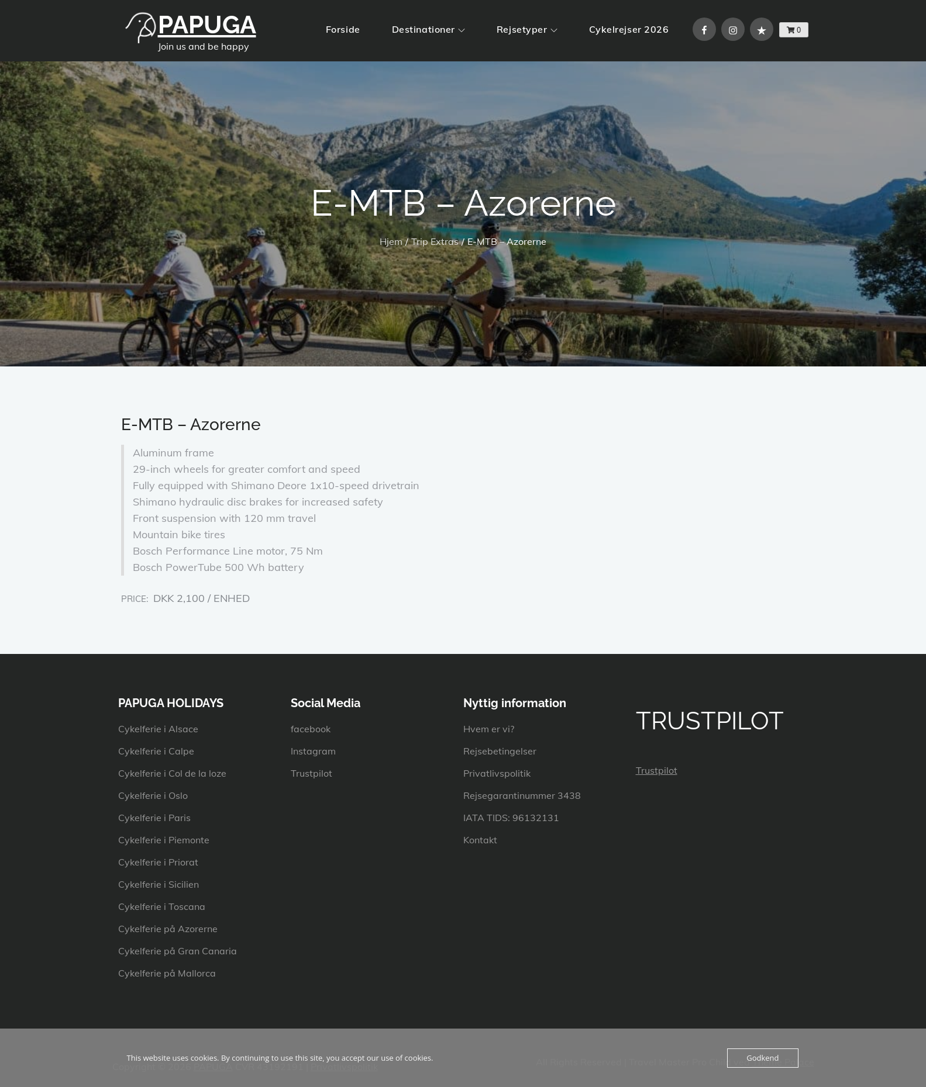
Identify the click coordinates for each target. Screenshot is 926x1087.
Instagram (313, 751)
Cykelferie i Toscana (161, 906)
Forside (343, 29)
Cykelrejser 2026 (629, 29)
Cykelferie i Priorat (158, 862)
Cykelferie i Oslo (153, 795)
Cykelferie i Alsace (158, 729)
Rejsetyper (527, 29)
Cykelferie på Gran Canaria (177, 951)
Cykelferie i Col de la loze (172, 773)
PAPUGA (207, 25)
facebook (311, 729)
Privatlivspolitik (497, 773)
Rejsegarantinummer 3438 (522, 795)
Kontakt (480, 840)
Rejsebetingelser (499, 751)
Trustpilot (311, 773)
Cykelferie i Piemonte (163, 840)
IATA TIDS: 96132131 (511, 817)
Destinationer (428, 29)
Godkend (762, 1058)
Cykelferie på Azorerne (168, 928)
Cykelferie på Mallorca (167, 973)
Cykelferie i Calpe (156, 751)
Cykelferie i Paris (154, 817)
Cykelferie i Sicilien (158, 884)
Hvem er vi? (488, 729)
